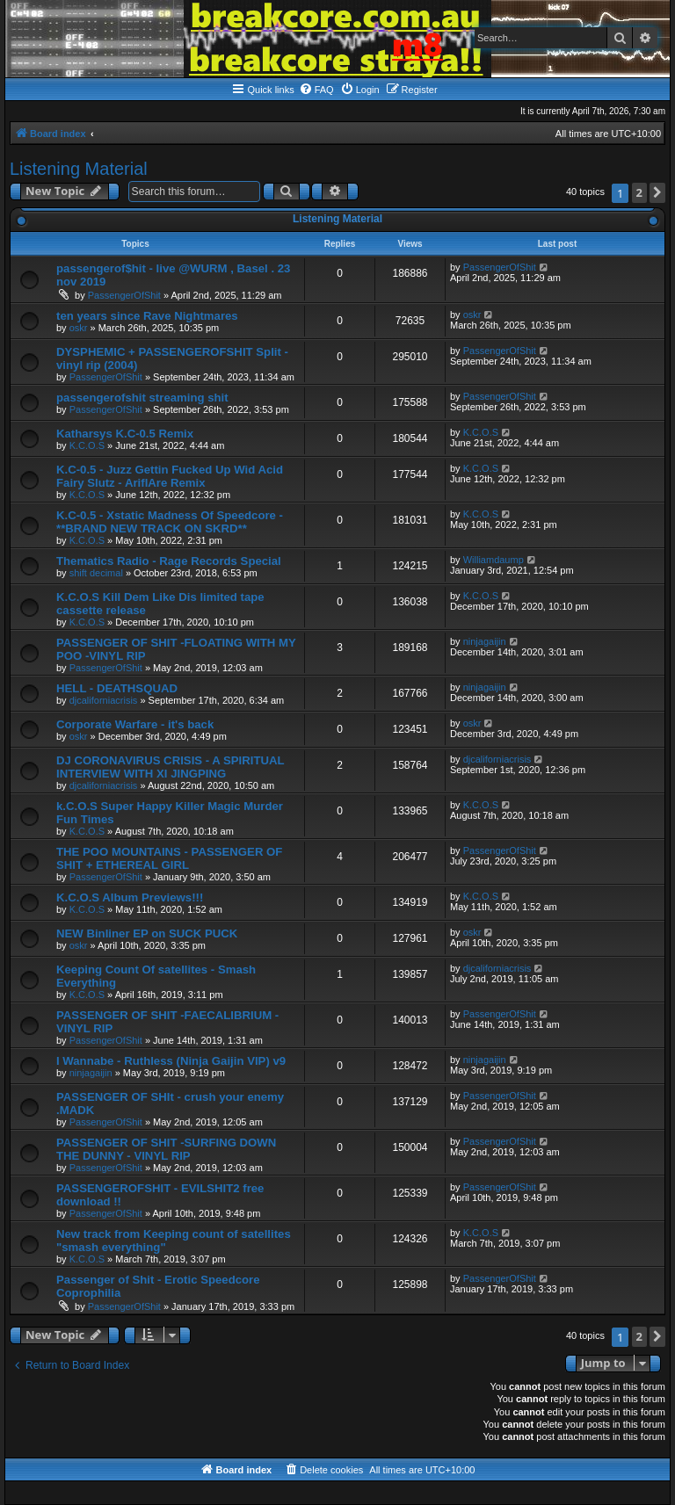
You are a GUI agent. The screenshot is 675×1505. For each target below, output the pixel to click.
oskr (78, 327)
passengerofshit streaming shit (142, 397)
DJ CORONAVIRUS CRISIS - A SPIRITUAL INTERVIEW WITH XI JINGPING (170, 767)
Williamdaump (493, 559)
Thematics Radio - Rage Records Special (168, 561)
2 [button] (639, 192)
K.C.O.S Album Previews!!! (129, 897)
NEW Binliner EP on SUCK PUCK (146, 933)
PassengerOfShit (124, 295)
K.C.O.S (87, 445)
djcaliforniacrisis (103, 700)
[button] (657, 193)
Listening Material (79, 168)
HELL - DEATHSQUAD (117, 688)
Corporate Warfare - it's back (135, 724)
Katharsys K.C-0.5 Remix (124, 433)
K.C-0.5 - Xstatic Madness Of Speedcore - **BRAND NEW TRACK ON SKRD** (169, 522)
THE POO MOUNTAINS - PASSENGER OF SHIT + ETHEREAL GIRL (169, 858)
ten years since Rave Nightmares (147, 315)
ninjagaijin (484, 641)
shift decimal (96, 573)
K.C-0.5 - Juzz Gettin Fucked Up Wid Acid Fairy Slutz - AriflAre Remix (169, 476)
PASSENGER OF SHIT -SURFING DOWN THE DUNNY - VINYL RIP (166, 1149)
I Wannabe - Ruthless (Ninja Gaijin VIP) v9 (171, 1060)
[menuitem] (316, 89)
